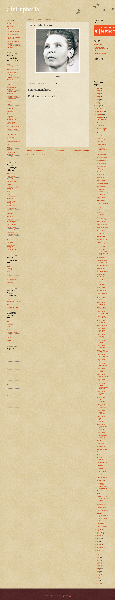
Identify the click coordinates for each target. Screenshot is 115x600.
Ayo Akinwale (101, 491)
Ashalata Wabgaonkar (101, 243)
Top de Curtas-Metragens (11, 153)
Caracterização (11, 134)
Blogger (69, 596)
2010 (97, 580)
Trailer (8, 147)
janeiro (99, 550)
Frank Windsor (101, 122)
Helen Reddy (101, 139)
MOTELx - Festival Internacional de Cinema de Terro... (102, 499)
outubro (99, 114)
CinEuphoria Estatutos (13, 31)
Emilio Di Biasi (101, 175)
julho (99, 533)
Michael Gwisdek (102, 239)
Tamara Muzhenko (102, 160)
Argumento (10, 111)
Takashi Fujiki (101, 274)
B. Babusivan (101, 446)
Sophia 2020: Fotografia (101, 346)
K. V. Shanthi (101, 257)
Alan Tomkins (101, 277)
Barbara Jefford (102, 507)
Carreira (9, 299)
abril (98, 541)
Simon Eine (100, 125)
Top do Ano (10, 150)
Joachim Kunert (102, 290)
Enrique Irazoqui (102, 449)
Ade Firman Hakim (102, 462)
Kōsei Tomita (101, 181)
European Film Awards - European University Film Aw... (102, 148)
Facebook (10, 23)
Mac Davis (100, 142)
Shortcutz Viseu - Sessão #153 (102, 261)
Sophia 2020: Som (102, 325)
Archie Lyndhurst (102, 119)
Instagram (10, 26)
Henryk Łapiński (102, 526)
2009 (97, 583)
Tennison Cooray (102, 157)
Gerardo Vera (101, 268)
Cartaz (9, 144)
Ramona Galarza (102, 247)
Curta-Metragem (12, 72)
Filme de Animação (12, 69)
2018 (97, 557)
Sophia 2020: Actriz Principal (102, 312)
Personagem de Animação (11, 107)
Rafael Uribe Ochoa (101, 458)
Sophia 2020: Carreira (101, 341)
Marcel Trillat (101, 287)
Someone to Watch (12, 307)
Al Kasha (100, 474)
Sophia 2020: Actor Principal (102, 307)
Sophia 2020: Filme (101, 298)
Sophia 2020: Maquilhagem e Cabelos (102, 393)
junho (99, 535)
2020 (97, 106)
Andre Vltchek (101, 236)
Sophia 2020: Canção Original (102, 350)
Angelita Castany (102, 133)
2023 (97, 97)
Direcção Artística (12, 129)
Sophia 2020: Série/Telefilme (102, 317)
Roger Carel (100, 523)
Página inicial (60, 151)
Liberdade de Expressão (14, 301)
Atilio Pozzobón (102, 505)
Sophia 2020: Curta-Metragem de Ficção (102, 419)
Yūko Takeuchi (101, 166)
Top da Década (11, 157)
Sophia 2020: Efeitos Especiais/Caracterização (102, 386)
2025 (97, 91)
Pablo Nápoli (101, 200)
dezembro (100, 108)
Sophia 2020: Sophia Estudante (101, 399)
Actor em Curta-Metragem (11, 88)
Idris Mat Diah (101, 480)
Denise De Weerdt (102, 510)
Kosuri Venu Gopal (102, 227)
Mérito (8, 304)
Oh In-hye (100, 468)
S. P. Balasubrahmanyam (102, 207)
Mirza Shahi (100, 136)
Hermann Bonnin (102, 197)
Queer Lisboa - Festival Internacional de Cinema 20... (102, 192)
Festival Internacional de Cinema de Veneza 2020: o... (102, 517)
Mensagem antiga (81, 151)
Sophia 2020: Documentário (102, 364)
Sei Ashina (100, 465)
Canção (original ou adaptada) (12, 122)
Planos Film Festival (100, 53)
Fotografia (10, 117)
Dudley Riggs (101, 233)
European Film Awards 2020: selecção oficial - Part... (102, 252)
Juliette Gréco (101, 230)
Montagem (10, 114)
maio (99, 538)
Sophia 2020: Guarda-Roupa (102, 375)
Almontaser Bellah (102, 183)
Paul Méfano (101, 455)
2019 (97, 554)
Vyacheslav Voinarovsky (101, 217)
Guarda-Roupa (11, 132)
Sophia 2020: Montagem (101, 321)
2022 (97, 100)
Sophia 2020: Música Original (102, 355)
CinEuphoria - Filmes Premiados (13, 42)
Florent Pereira (101, 471)
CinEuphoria (23, 9)
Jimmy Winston (101, 186)
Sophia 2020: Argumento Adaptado (101, 336)
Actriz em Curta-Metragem (11, 92)
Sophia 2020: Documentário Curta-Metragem (102, 427)
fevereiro (100, 547)
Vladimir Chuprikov (101, 283)
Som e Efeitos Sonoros (14, 126)
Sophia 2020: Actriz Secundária (101, 412)
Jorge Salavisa (101, 163)
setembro (100, 117)
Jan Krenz (100, 452)
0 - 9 (8, 422)
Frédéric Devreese (102, 154)
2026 (97, 88)
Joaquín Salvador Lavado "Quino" (102, 129)
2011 (97, 577)
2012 (97, 575)
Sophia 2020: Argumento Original (101, 330)
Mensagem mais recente (36, 151)
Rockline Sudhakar (100, 213)
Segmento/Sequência (13, 141)
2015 (97, 566)
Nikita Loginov (101, 169)
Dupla (8, 104)
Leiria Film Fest (98, 44)
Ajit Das (99, 494)
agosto (99, 530)
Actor (8, 82)
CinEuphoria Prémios (13, 34)
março (99, 544)
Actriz (8, 84)
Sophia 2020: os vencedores (102, 294)
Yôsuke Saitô (101, 280)
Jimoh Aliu (100, 440)
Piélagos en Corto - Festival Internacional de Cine (101, 48)
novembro (100, 111)
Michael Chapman (102, 271)
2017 (97, 560)
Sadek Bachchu (102, 477)
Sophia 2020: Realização (101, 303)
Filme (8, 64)
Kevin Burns (100, 178)
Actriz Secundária (12, 99)
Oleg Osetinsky (101, 172)
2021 (97, 103)
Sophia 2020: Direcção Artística (101, 370)
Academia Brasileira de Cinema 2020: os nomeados (102, 485)
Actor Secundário (12, 96)
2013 (97, 572)
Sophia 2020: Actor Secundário (101, 405)
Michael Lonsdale (102, 265)
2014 (97, 569)
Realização (10, 75)
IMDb (8, 29)
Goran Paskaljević (102, 203)
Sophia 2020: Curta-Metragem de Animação (102, 435)
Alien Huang (100, 443)
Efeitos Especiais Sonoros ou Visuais (12, 233)
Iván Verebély (101, 221)
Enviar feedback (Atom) (40, 155)
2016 (97, 563)
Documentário (11, 67)
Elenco (9, 101)
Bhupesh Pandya (102, 224)
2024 (97, 94)
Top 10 (9, 340)
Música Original (11, 119)
